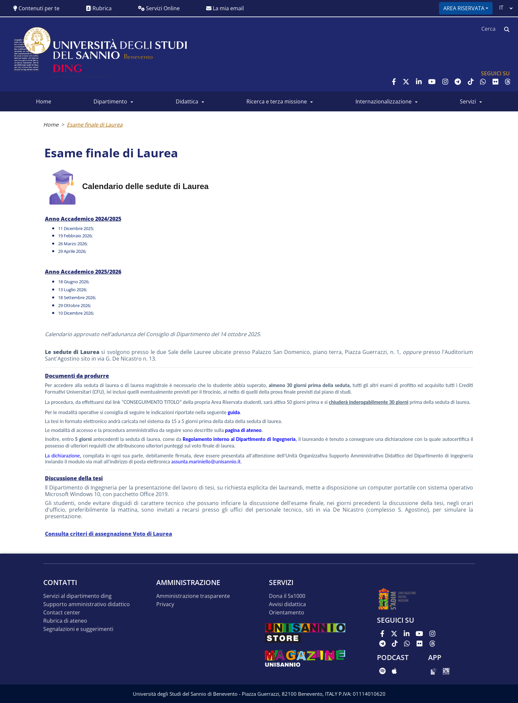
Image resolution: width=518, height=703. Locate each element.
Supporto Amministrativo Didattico (86, 604)
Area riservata (463, 8)
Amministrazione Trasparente (193, 596)
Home (43, 101)
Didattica (187, 101)
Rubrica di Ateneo (65, 620)
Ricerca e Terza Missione (276, 101)
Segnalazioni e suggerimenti (78, 629)
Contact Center (61, 612)
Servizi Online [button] (159, 8)
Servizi (468, 101)
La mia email (225, 8)
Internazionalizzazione (383, 101)
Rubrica (99, 8)
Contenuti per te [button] (36, 8)
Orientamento (286, 612)
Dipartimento (110, 101)
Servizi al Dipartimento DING (77, 596)
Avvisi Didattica (287, 604)
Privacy (165, 604)
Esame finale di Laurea (95, 124)
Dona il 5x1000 (287, 596)
